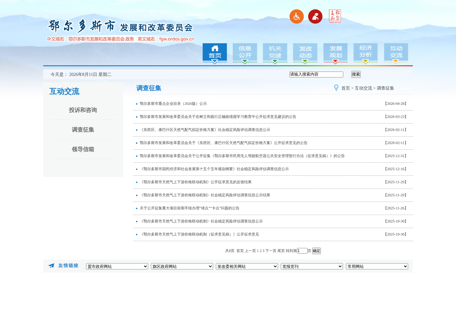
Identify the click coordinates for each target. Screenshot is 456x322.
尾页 (281, 251)
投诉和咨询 (83, 110)
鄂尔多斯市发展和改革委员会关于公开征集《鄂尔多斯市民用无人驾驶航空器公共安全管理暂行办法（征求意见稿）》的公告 (242, 156)
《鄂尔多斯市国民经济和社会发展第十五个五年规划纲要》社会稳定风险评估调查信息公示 (214, 169)
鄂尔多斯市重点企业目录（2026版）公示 (173, 103)
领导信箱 (83, 149)
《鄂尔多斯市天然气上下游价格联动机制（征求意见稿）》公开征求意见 (199, 234)
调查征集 (83, 130)
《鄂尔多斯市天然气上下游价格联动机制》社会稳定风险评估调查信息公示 (201, 221)
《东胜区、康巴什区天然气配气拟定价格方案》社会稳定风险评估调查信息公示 (205, 130)
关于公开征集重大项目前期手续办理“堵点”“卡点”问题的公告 (189, 208)
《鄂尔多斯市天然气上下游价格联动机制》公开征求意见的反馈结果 (196, 182)
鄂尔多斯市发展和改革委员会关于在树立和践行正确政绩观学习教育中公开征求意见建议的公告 (218, 116)
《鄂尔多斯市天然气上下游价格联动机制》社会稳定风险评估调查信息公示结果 (205, 195)
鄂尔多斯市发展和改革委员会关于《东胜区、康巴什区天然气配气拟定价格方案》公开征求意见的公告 (224, 143)
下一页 (270, 251)
